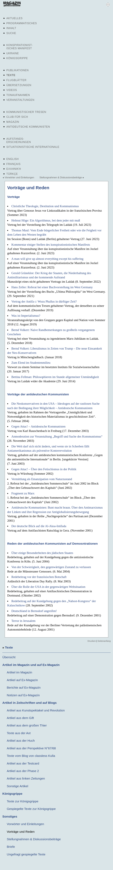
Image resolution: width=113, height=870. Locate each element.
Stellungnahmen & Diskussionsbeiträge (60, 177)
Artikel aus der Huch (21, 740)
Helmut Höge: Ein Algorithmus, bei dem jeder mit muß (45, 220)
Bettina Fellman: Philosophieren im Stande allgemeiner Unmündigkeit (55, 377)
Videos (11, 90)
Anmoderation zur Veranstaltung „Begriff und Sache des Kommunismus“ (57, 436)
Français (13, 164)
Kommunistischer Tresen (26, 112)
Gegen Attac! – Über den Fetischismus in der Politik (43, 469)
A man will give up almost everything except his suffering (47, 259)
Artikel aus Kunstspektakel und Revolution (36, 710)
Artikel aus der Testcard (23, 763)
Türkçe (12, 173)
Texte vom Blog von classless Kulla (31, 755)
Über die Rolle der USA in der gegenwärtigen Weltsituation (48, 587)
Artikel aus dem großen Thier (27, 725)
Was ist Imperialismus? (25, 315)
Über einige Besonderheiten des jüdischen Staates (42, 553)
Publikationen (17, 70)
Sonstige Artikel (17, 786)
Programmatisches (21, 23)
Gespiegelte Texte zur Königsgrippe (31, 808)
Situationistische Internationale (32, 146)
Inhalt (11, 28)
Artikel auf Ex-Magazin (22, 680)
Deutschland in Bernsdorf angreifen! (34, 611)
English (12, 159)
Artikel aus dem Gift (20, 718)
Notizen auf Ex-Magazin (23, 695)
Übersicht (9, 657)
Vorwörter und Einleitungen (19, 177)
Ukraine (12, 53)
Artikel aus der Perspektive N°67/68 (31, 748)
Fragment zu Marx (22, 493)
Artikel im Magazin (19, 672)
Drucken (91, 641)
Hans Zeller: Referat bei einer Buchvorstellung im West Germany (52, 287)
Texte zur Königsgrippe (22, 801)
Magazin (12, 121)
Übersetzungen (18, 85)
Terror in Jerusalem (23, 621)
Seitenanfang (104, 641)
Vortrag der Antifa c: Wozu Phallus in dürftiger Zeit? (44, 301)
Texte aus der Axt (19, 733)
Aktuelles (14, 18)
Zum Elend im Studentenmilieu (30, 362)
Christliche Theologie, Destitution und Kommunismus (45, 206)
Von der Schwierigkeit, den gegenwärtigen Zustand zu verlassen (51, 567)
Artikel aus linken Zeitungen (26, 778)
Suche (11, 33)
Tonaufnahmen (18, 95)
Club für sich (17, 116)
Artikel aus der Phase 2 (23, 771)
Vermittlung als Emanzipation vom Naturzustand (41, 479)
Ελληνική (13, 168)
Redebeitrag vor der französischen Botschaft (38, 577)
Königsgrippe (17, 58)
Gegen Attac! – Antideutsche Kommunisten (38, 426)
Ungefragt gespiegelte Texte (26, 854)
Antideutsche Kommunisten (28, 126)
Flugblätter (16, 80)
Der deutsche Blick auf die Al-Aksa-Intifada (38, 526)
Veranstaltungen (20, 99)
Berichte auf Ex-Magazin (24, 687)
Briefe (11, 846)
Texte (10, 75)
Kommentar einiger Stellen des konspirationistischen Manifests (50, 244)
